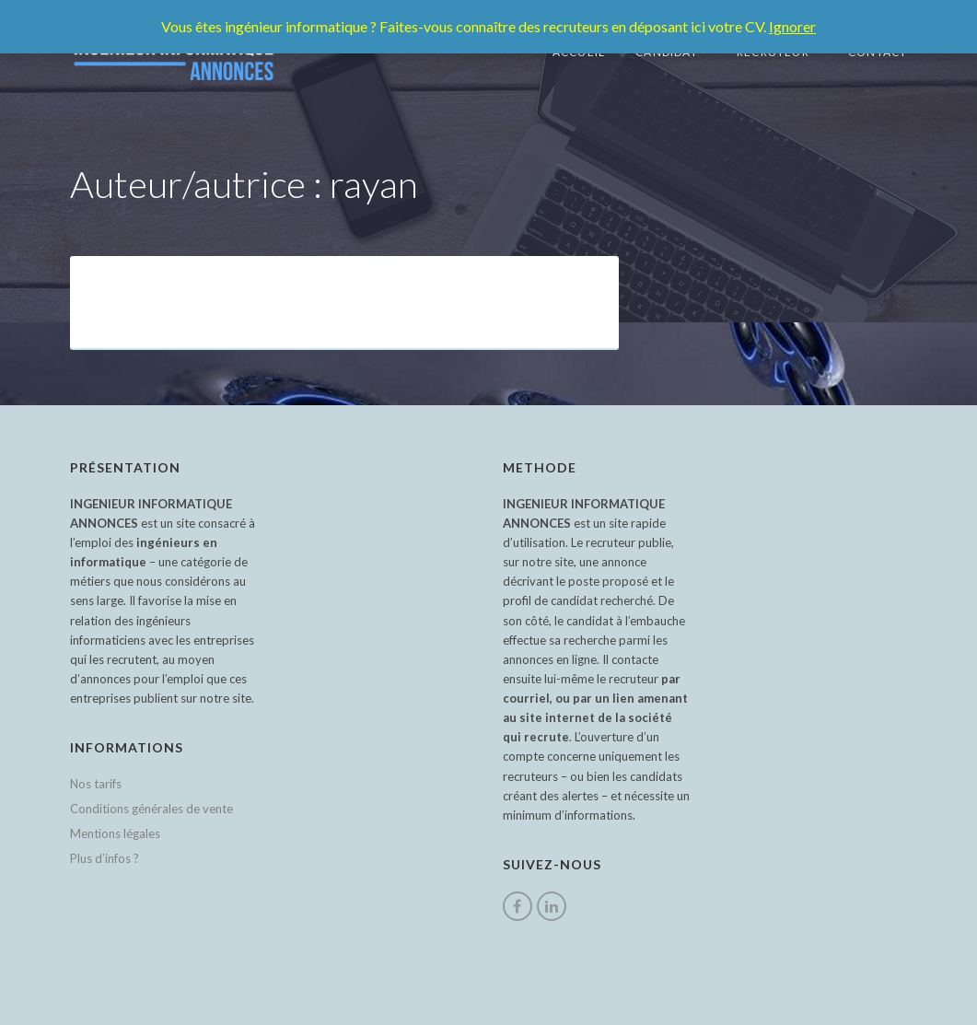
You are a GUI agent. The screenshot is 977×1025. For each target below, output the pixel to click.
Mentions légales (115, 833)
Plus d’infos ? (104, 858)
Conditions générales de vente (151, 808)
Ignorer (792, 26)
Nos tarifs (96, 783)
